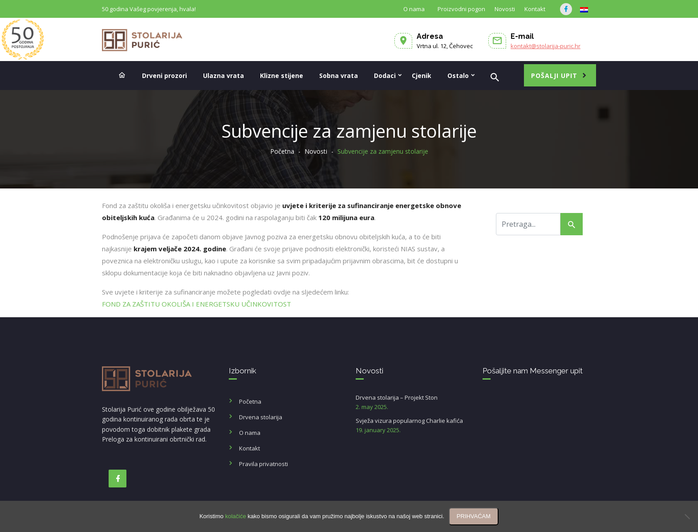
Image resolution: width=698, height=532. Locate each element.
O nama (414, 9)
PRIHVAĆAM (474, 516)
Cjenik (421, 75)
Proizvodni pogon (461, 9)
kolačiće (235, 516)
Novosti (505, 9)
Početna (282, 151)
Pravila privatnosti (263, 464)
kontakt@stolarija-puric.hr (545, 46)
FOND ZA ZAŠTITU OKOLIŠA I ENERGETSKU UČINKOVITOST (197, 303)
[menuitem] (584, 10)
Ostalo (458, 75)
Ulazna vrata (223, 75)
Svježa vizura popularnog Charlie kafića (412, 426)
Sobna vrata (338, 75)
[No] (686, 516)
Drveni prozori (164, 75)
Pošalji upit (554, 75)
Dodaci (385, 75)
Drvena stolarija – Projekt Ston (412, 402)
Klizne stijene (281, 75)
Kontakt (534, 9)
